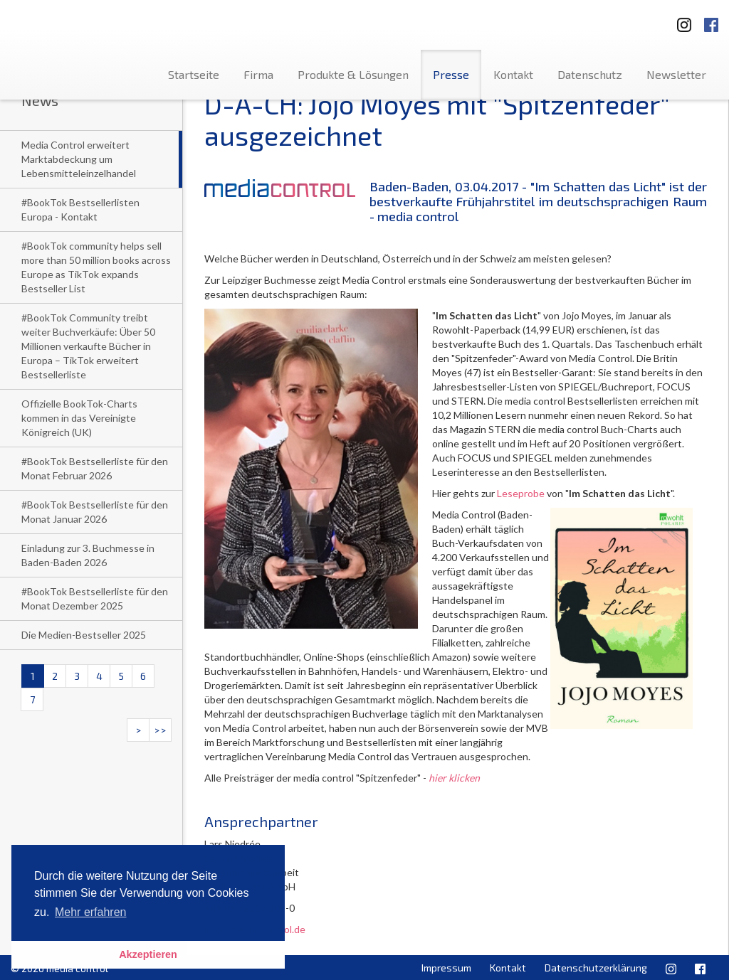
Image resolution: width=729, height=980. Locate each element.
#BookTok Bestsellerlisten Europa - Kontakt (80, 209)
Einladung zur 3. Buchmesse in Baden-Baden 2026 (87, 555)
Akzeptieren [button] (148, 954)
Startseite (193, 74)
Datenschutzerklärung (596, 968)
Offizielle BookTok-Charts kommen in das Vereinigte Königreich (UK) (79, 418)
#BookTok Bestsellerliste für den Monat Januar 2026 (94, 512)
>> (160, 730)
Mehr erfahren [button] (91, 912)
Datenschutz (589, 74)
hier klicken (454, 778)
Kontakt (513, 74)
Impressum (446, 968)
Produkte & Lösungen (353, 74)
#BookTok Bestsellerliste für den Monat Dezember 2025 (94, 598)
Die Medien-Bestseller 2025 (83, 635)
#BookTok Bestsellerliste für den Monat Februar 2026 (94, 468)
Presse (451, 74)
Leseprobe (521, 493)
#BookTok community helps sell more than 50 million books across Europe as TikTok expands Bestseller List (96, 267)
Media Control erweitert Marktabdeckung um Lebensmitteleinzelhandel (78, 159)
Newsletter (676, 74)
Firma (258, 74)
